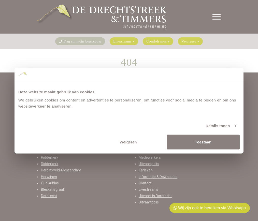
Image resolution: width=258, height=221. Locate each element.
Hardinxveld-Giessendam (61, 170)
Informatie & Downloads (158, 177)
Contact (145, 183)
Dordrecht (49, 196)
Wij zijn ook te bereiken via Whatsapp (210, 208)
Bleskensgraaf (52, 189)
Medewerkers (150, 157)
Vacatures (190, 41)
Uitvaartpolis (149, 164)
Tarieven (146, 170)
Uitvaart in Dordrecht (155, 196)
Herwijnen (49, 177)
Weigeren (128, 142)
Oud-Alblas (50, 183)
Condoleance (158, 41)
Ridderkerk (49, 157)
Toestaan (203, 142)
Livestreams (124, 41)
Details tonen (218, 126)
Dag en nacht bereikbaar (80, 41)
